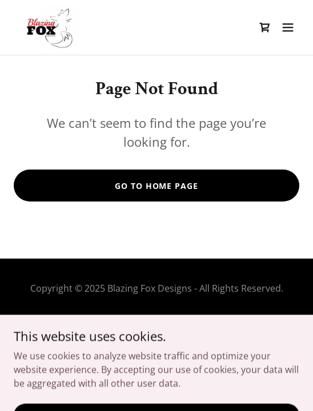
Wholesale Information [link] (156, 322)
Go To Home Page (156, 185)
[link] (48, 27)
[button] (287, 27)
